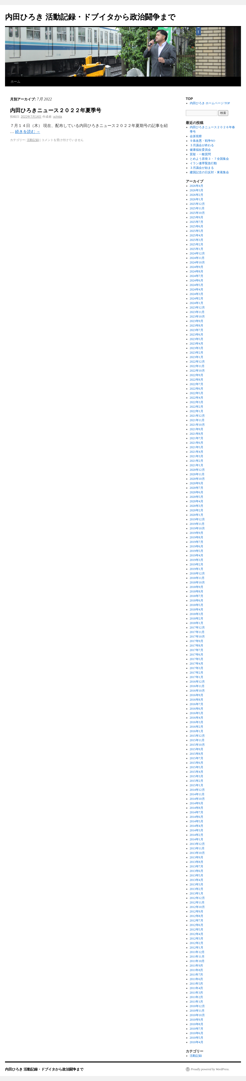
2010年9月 (196, 1019)
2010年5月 (196, 1037)
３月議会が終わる (202, 145)
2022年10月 (197, 370)
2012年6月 (196, 925)
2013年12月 (197, 844)
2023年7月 (196, 330)
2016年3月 (196, 722)
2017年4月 (196, 663)
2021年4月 (196, 451)
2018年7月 (196, 596)
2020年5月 (196, 497)
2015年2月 (196, 781)
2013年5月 (196, 875)
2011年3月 (196, 992)
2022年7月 (196, 384)
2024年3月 (196, 294)
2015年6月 (196, 762)
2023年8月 (196, 325)
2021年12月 (197, 415)
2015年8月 (196, 753)
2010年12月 (197, 1006)
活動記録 (33, 140)
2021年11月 (197, 420)
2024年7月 (196, 276)
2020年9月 (196, 483)
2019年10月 (197, 528)
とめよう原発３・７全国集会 (209, 159)
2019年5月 (196, 551)
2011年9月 (196, 965)
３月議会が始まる (202, 168)
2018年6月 (196, 600)
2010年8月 (196, 1024)
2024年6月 (196, 280)
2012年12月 (197, 898)
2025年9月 (196, 217)
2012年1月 (196, 947)
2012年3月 (196, 938)
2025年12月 (197, 204)
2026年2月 (196, 195)
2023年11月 (197, 312)
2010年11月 (197, 1010)
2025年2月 (196, 244)
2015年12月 (197, 735)
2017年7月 (196, 650)
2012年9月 (196, 911)
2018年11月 (197, 578)
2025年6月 (196, 226)
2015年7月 (196, 758)
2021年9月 (196, 429)
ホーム (15, 81)
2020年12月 (197, 470)
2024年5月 (196, 285)
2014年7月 (196, 812)
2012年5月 (196, 929)
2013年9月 (196, 857)
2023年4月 (196, 343)
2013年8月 (196, 862)
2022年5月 (196, 393)
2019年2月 (196, 564)
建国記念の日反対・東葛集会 (209, 172)
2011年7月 (196, 974)
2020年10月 (197, 479)
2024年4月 (196, 289)
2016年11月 (197, 686)
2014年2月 (196, 835)
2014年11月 (197, 794)
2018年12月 (197, 573)
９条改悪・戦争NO (202, 140)
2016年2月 (196, 726)
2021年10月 (197, 424)
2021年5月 (196, 447)
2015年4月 (196, 772)
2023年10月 (197, 316)
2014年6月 (196, 817)
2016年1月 (196, 731)
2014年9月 (196, 803)
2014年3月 (196, 830)
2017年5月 (196, 659)
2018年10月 (197, 582)
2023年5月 (196, 339)
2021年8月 (196, 433)
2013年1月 (196, 893)
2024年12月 (197, 253)
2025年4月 (196, 235)
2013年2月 (196, 889)
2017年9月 (196, 641)
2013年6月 (196, 871)
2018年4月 (196, 609)
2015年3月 (196, 776)
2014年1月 (196, 839)
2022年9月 (196, 375)
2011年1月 (196, 1001)
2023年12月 (197, 307)
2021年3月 (196, 456)
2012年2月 (196, 943)
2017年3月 (196, 668)
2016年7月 (196, 704)
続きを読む (27, 131)
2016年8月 (196, 699)
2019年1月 (196, 569)
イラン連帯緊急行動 (203, 163)
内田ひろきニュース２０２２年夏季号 (55, 110)
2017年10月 (197, 636)
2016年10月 (197, 690)
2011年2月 (196, 997)
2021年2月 (196, 460)
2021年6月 (196, 442)
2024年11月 (197, 258)
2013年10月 (197, 853)
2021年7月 (196, 438)
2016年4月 (196, 717)
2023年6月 (196, 334)
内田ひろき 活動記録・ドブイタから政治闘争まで (90, 17)
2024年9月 (196, 267)
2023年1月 (196, 357)
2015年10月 (197, 744)
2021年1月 (196, 465)
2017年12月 (197, 627)
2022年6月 (196, 388)
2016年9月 (196, 695)
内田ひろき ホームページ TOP (210, 103)
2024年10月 (197, 262)
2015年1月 (196, 785)
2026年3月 (196, 190)
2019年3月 (196, 560)
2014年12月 (197, 790)
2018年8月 (196, 591)
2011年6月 (196, 979)
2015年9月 (196, 749)
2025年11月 (197, 208)
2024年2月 (196, 298)
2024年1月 (196, 303)
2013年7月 (196, 866)
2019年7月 (196, 542)
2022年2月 (196, 406)
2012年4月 (196, 934)
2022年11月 (197, 366)
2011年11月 (197, 956)
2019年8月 (196, 537)
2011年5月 (196, 983)
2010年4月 (196, 1042)
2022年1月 (196, 411)
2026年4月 (196, 186)
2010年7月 (196, 1028)
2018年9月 (196, 587)
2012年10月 (197, 907)
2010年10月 (197, 1015)
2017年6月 (196, 654)
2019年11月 (197, 524)
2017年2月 (196, 672)
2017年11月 (197, 632)
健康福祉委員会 (200, 149)
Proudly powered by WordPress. (210, 1069)
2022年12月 (197, 361)
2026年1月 (196, 199)
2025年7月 (196, 222)
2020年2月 (196, 510)
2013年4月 (196, 880)
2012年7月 (196, 920)
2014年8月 (196, 808)
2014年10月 (197, 799)
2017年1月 (196, 677)
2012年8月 (196, 916)
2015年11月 (197, 740)
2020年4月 (196, 501)
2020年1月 (196, 515)
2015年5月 (196, 767)
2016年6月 (196, 708)
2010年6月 (196, 1033)
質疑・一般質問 (200, 154)
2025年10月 (197, 213)
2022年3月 (196, 402)
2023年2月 (196, 352)
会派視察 (196, 136)
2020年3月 (196, 506)
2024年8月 (196, 271)
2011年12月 (197, 952)
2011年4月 (196, 988)
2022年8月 (196, 379)
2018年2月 (196, 618)
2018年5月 (196, 605)
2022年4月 (196, 397)
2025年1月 (196, 249)
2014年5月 (196, 821)
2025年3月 (196, 240)
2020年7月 (196, 488)
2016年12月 (197, 681)
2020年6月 (196, 492)
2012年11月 (197, 902)
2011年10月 (197, 961)
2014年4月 (196, 826)
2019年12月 (197, 519)
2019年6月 (196, 546)
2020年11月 (197, 474)
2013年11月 (197, 848)
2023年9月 (196, 321)
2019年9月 (196, 533)
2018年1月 (196, 623)
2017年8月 (196, 645)
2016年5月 (196, 713)
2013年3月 (196, 884)
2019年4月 (196, 555)
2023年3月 (196, 348)
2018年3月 (196, 614)
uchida (57, 116)
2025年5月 (196, 231)
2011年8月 (196, 970)
